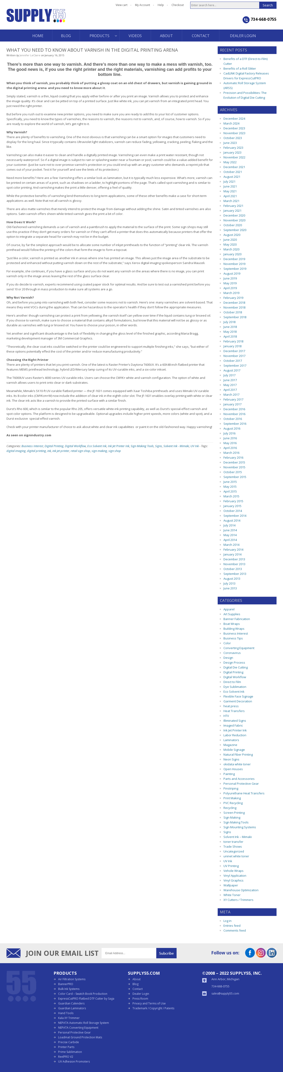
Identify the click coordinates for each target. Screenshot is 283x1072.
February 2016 (233, 457)
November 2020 (234, 220)
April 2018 (230, 336)
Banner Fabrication (236, 619)
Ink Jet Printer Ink (118, 446)
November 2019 (234, 264)
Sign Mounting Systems (239, 827)
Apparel (229, 609)
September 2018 (234, 317)
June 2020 (230, 240)
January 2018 (232, 346)
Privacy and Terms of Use (149, 1003)
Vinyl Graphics (233, 880)
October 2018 (232, 312)
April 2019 (230, 288)
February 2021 (233, 206)
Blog (135, 984)
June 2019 (230, 278)
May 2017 (230, 385)
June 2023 (230, 143)
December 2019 (234, 259)
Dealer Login (140, 994)
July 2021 (229, 181)
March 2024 (231, 123)
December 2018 (234, 302)
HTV (226, 716)
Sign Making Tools (142, 446)
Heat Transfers (234, 711)
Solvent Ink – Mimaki (237, 837)
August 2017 (231, 370)
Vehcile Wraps (233, 871)
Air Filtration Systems (71, 979)
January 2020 (232, 254)
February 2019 (233, 298)
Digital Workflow (75, 446)
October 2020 (232, 225)
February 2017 (233, 399)
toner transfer (233, 842)
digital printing (36, 451)
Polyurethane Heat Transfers (244, 793)
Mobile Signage (234, 750)
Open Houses (233, 769)
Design (228, 658)
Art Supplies (231, 614)
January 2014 (232, 554)
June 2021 (230, 186)
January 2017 (232, 404)
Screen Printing (234, 813)
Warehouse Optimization (241, 890)
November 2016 (234, 414)
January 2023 (232, 152)
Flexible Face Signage (238, 696)
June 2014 (230, 530)
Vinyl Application (234, 875)
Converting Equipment (238, 648)
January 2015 (232, 506)
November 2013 (234, 564)
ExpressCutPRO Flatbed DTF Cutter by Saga (86, 999)
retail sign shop (80, 451)
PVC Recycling (233, 803)
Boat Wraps (231, 624)
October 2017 (232, 361)
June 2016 (230, 438)
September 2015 (234, 477)
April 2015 (230, 491)
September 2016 (234, 424)
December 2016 (234, 409)
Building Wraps (233, 629)
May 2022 (230, 162)
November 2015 (234, 467)
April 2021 (230, 196)
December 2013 (234, 559)
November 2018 (234, 307)
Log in (227, 921)
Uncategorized (233, 851)
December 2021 (234, 167)
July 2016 (229, 433)
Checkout (178, 5)
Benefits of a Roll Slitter (239, 68)
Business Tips (233, 638)
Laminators (231, 740)
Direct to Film (232, 682)
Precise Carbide (68, 1042)
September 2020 (234, 230)
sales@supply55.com (225, 993)
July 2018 (229, 322)
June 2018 (230, 327)
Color (227, 643)
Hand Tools (65, 1013)
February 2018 (233, 341)
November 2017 (234, 356)
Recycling (229, 808)
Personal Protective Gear (241, 783)
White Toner (232, 895)
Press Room (140, 999)
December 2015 (234, 462)
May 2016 (230, 443)
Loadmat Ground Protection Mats (80, 1037)
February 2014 (233, 549)
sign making (99, 451)
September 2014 (234, 516)
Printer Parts (66, 1047)
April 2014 (230, 540)
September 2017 (234, 365)
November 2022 (234, 157)
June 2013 (230, 588)
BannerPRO (65, 984)
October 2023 (232, 138)
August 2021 (231, 177)
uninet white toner (236, 856)
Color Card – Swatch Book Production (82, 994)
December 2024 (234, 118)
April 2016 (230, 448)
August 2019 (231, 273)
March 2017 (231, 394)
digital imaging (16, 451)
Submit (166, 953)
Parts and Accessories (239, 779)
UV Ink (194, 446)
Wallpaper (230, 885)
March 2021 (231, 201)
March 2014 (231, 545)
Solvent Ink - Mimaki (176, 446)
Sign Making (231, 817)
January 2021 (232, 210)
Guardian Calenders (71, 1003)
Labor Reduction (234, 735)
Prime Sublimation (70, 1052)
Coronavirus (232, 653)
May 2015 (230, 486)
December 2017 (234, 351)
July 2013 (229, 583)
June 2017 (230, 380)
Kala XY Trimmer (69, 1018)
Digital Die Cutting (235, 667)
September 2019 (234, 269)
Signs (158, 446)
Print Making (232, 798)
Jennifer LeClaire (30, 55)
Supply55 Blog (52, 19)
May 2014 (230, 535)
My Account (142, 5)
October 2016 (232, 419)
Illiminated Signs (234, 721)
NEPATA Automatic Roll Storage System (83, 1023)
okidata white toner (237, 764)
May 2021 (230, 191)
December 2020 (234, 215)
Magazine (230, 745)
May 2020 (230, 244)
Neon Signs (231, 759)
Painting (229, 774)
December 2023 (234, 128)
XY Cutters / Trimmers (238, 900)
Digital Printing (54, 446)
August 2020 (231, 235)
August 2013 (231, 578)
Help (161, 5)
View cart (121, 5)
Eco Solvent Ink (96, 446)
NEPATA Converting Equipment (78, 1028)
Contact (137, 989)
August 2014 (231, 520)
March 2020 (231, 249)
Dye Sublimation (234, 687)
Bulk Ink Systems (68, 989)
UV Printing (231, 866)
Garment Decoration (237, 701)
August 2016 (231, 428)
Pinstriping (230, 788)
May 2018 (230, 332)
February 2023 (233, 148)
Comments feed (234, 930)
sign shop (114, 451)
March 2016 (231, 453)
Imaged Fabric (233, 725)
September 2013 (234, 574)
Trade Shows (232, 846)
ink (49, 451)
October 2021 (232, 172)
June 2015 (230, 482)
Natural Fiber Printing (238, 754)
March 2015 (231, 496)
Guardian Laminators (72, 1008)
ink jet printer (60, 451)
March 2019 (231, 293)
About (136, 979)
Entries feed (232, 926)
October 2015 (232, 472)
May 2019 (230, 283)
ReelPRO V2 (65, 1057)
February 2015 (233, 501)
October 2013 (232, 569)
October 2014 (232, 511)
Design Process (234, 662)
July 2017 (229, 375)
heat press (231, 706)
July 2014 (229, 525)
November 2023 (234, 133)
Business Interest (32, 446)
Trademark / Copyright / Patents (153, 1008)
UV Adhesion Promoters (74, 1061)
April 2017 (230, 390)
